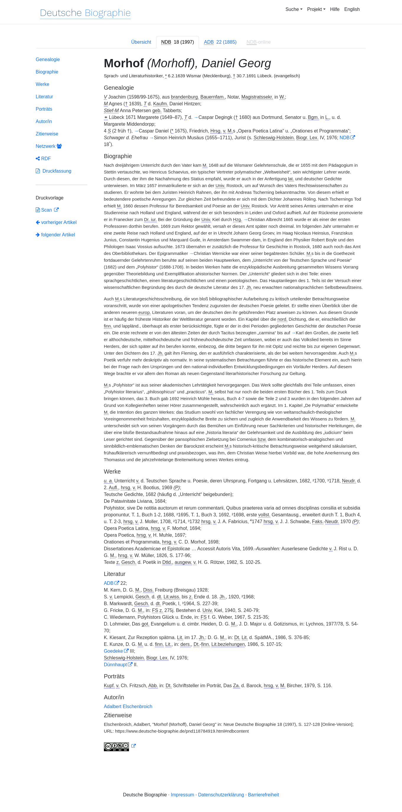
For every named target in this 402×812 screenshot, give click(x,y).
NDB (345, 137)
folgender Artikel (55, 234)
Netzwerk (49, 146)
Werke (42, 84)
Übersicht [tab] (141, 42)
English (352, 9)
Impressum (182, 794)
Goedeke (113, 651)
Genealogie (48, 59)
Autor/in (44, 121)
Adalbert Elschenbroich (128, 706)
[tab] (177, 42)
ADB (109, 583)
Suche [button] (292, 9)
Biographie (47, 71)
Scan (44, 209)
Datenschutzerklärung (221, 794)
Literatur (44, 96)
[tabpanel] (201, 405)
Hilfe (335, 9)
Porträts (44, 109)
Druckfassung (53, 170)
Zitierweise (47, 133)
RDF (43, 158)
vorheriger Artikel (56, 222)
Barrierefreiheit (263, 794)
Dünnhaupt (115, 664)
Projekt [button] (314, 9)
